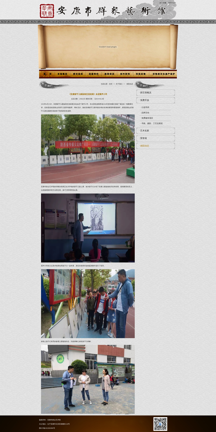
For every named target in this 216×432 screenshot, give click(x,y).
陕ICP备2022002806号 (47, 428)
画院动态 (129, 84)
